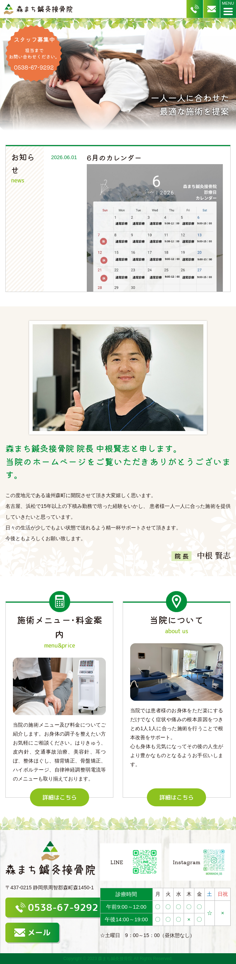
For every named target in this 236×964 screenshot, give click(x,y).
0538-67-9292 (56, 907)
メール (32, 932)
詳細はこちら (59, 797)
